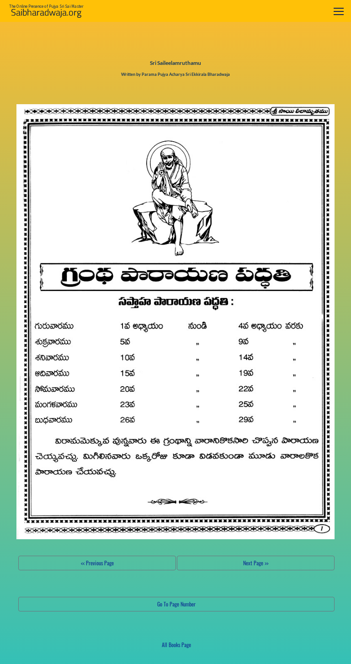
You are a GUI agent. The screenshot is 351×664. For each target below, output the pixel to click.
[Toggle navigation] (338, 11)
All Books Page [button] (176, 644)
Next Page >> (255, 563)
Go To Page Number (176, 604)
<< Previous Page (97, 563)
